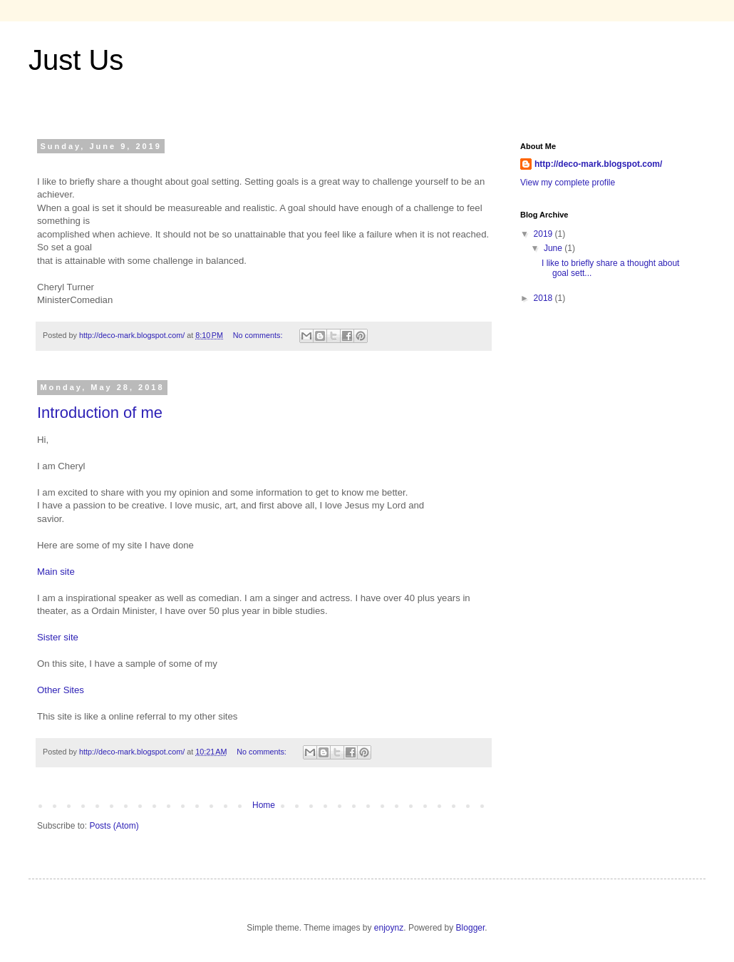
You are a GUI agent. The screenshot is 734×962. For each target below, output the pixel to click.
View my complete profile (567, 183)
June (554, 248)
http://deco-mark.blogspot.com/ (598, 164)
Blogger (470, 928)
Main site (56, 571)
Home (263, 805)
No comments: (259, 335)
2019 (544, 234)
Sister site (57, 637)
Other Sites (60, 690)
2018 (544, 298)
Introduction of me (99, 412)
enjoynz (388, 928)
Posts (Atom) (113, 826)
